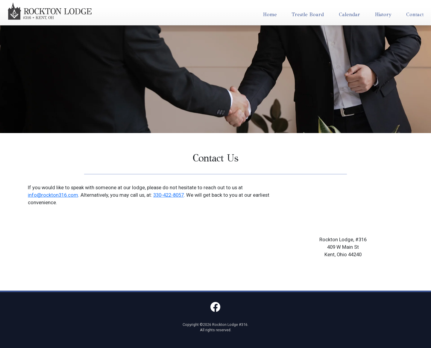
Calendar (349, 14)
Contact (415, 14)
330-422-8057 (168, 195)
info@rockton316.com (53, 195)
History (383, 14)
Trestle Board (308, 14)
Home (270, 14)
